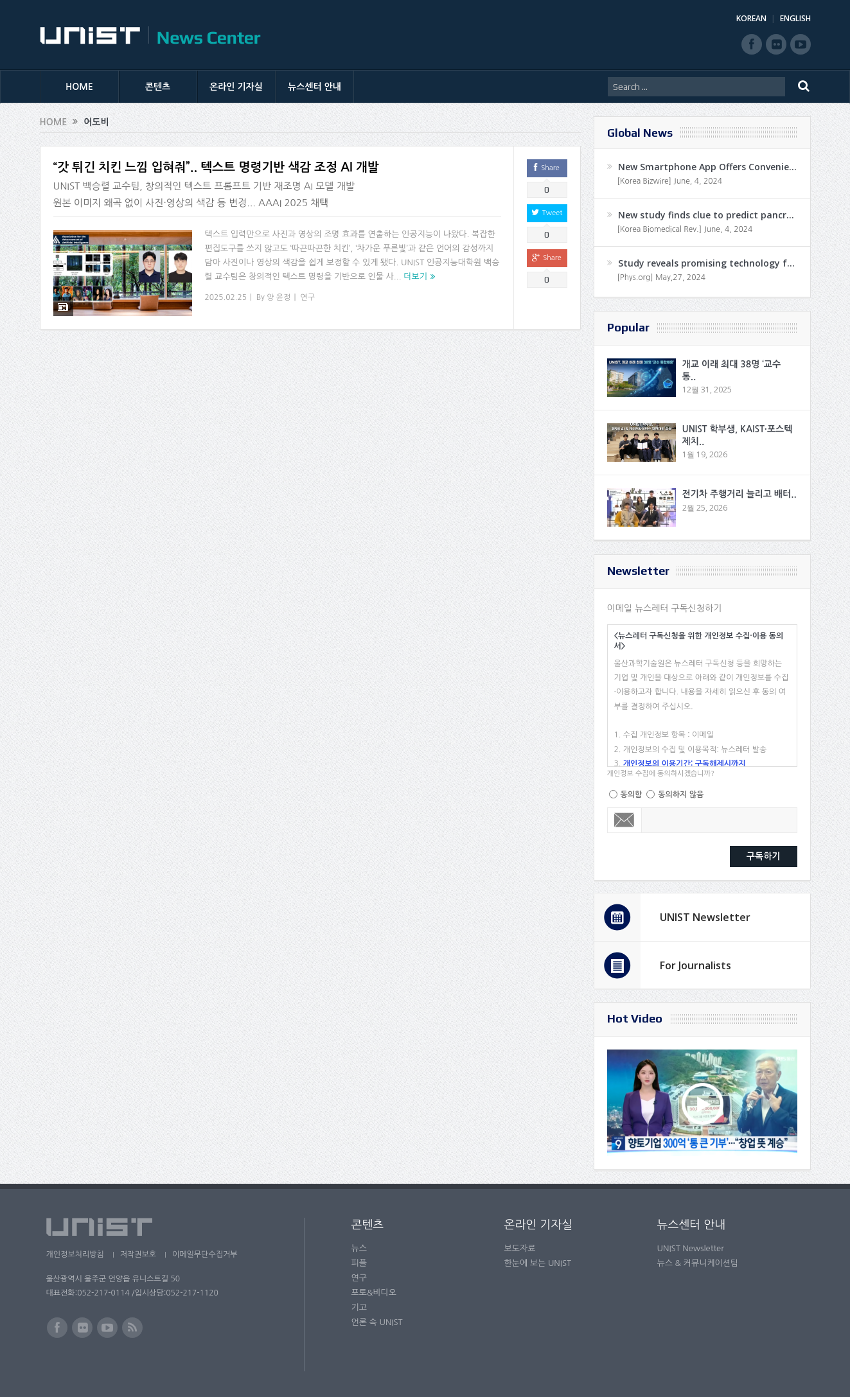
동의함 (631, 794)
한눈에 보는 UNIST (538, 1263)
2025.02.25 (226, 297)
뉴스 (359, 1248)
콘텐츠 (157, 86)
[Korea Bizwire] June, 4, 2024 (670, 181)
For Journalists (695, 965)
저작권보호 (138, 1254)
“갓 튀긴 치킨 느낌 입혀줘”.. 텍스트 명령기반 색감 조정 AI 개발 (216, 167)
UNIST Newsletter (705, 917)
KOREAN (751, 18)
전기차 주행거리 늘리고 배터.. (739, 493)
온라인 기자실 (236, 86)
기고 (359, 1307)
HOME (79, 86)
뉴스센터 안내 (314, 86)
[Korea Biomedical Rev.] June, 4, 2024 (685, 229)
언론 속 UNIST (377, 1322)
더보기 (415, 276)
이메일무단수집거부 (205, 1254)
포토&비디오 (374, 1292)
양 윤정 (278, 297)
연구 (307, 297)
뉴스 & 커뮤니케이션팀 (698, 1263)
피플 (359, 1263)
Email (625, 820)
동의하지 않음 (681, 794)
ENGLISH (795, 18)
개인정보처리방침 (75, 1254)
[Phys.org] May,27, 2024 (661, 277)
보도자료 (520, 1248)
